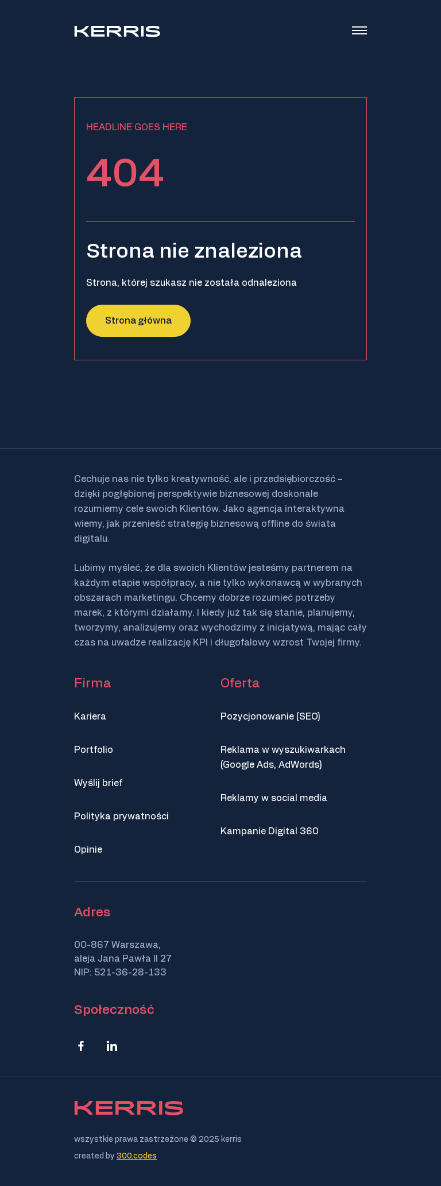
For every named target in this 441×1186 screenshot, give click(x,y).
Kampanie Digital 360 (269, 831)
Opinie (88, 849)
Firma (92, 683)
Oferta (240, 683)
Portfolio (93, 750)
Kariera (90, 716)
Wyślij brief (98, 783)
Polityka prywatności (121, 816)
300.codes (137, 1156)
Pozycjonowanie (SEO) (270, 716)
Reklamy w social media (273, 798)
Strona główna (138, 320)
